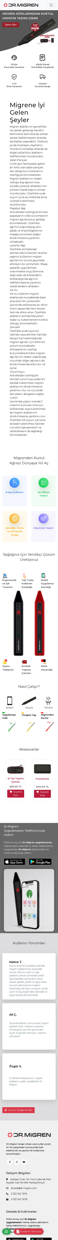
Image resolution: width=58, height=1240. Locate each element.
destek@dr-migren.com (21, 1188)
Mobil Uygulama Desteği (47, 584)
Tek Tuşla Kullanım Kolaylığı (28, 584)
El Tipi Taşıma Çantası (16, 780)
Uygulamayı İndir (9, 716)
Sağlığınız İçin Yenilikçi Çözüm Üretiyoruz (29, 557)
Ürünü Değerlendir (18, 1110)
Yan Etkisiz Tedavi (43, 494)
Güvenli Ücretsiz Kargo (43, 85)
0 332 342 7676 (16, 1193)
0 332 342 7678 (16, 1199)
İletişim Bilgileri (18, 1173)
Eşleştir (10, 707)
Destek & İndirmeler (21, 1211)
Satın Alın (11, 24)
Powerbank (42, 778)
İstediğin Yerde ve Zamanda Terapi (14, 531)
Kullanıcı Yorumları (29, 943)
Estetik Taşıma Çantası (26, 670)
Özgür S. (15, 1066)
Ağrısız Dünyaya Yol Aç (29, 463)
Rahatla (48, 707)
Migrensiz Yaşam (43, 527)
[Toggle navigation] (51, 5)
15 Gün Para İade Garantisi (14, 65)
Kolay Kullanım (14, 492)
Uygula (29, 707)
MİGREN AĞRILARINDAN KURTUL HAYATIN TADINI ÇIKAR (28, 16)
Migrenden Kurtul (29, 458)
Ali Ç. (13, 1014)
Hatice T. (15, 962)
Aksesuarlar (29, 749)
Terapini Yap (29, 715)
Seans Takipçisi (7, 668)
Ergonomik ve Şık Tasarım (9, 584)
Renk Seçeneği (46, 668)
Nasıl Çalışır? (29, 686)
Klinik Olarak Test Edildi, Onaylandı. (42, 65)
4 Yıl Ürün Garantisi (14, 85)
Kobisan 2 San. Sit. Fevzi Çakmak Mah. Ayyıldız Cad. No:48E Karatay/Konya (28, 1181)
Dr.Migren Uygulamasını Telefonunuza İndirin (24, 831)
